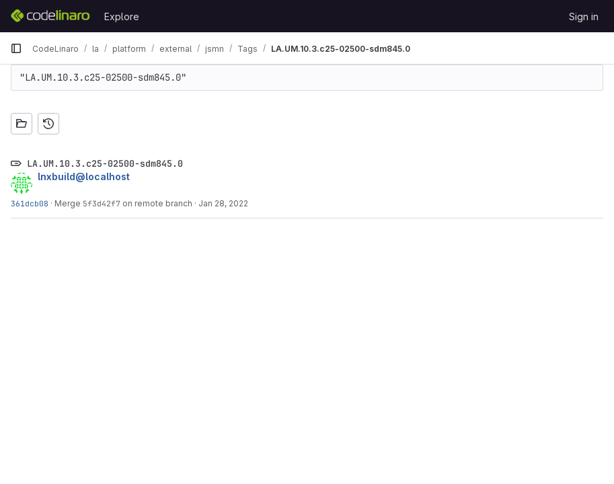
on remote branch (156, 203)
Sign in (584, 16)
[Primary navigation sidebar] (16, 48)
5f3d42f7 (101, 203)
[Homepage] (50, 16)
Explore (121, 16)
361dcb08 (29, 203)
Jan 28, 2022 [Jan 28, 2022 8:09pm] (223, 203)
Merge (68, 203)
